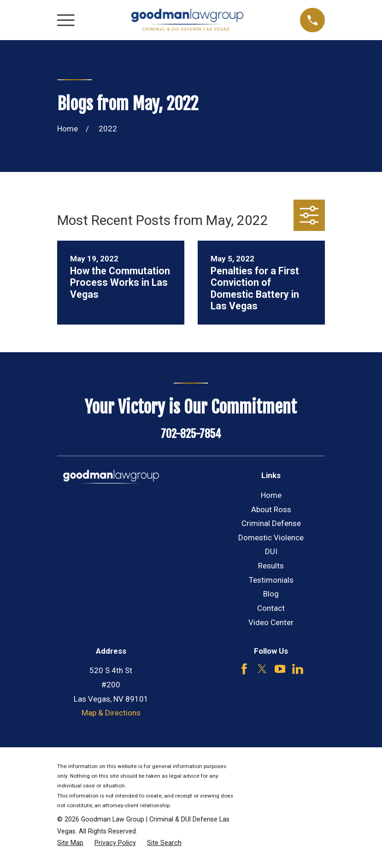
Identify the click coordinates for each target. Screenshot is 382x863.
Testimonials (271, 580)
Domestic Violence (271, 537)
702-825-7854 (191, 434)
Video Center (271, 622)
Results (271, 565)
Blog (271, 593)
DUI (271, 551)
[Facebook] (244, 668)
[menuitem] (70, 843)
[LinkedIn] (297, 668)
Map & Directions (111, 712)
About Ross (271, 509)
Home (271, 495)
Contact (271, 608)
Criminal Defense (271, 523)
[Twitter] (262, 668)
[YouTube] (280, 668)
